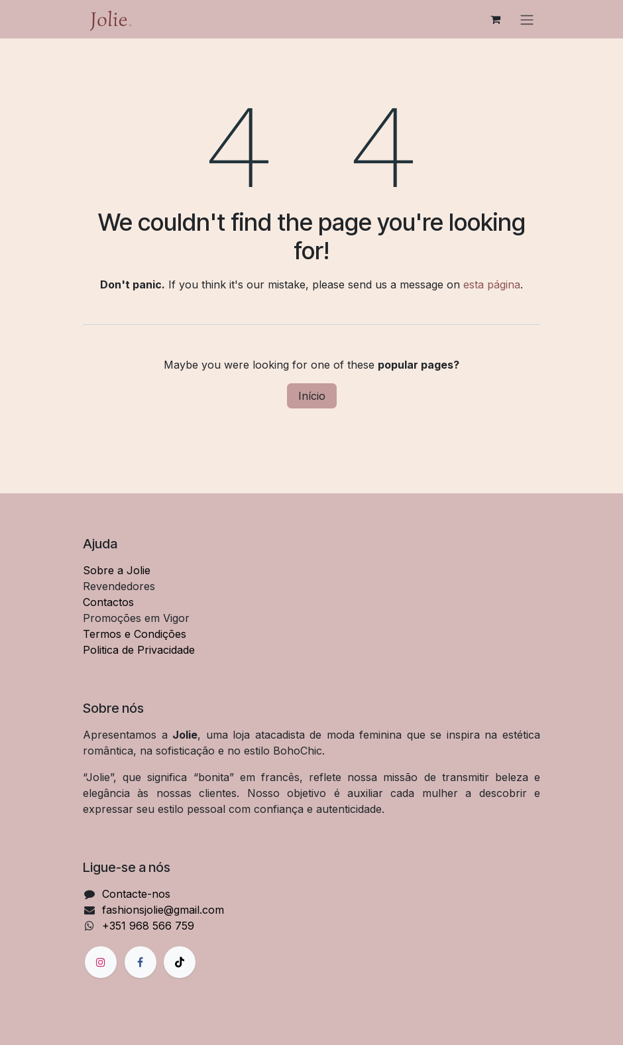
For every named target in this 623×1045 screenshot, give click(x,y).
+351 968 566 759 (148, 925)
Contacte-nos (136, 893)
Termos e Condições (134, 634)
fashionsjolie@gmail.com (163, 909)
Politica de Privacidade (139, 649)
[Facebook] (140, 962)
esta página (491, 284)
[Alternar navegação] (527, 19)
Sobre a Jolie (116, 570)
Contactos (108, 602)
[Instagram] (101, 962)
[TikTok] (180, 962)
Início (311, 395)
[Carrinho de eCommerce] (495, 19)
